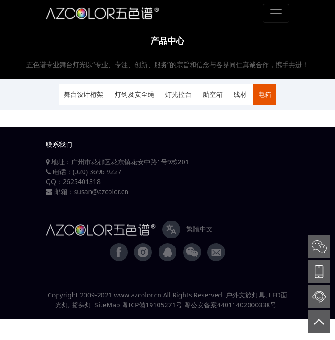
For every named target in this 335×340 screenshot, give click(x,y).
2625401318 (81, 181)
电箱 (264, 94)
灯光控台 (178, 94)
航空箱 (213, 94)
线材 (240, 94)
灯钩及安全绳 (134, 94)
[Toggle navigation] (276, 13)
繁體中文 (199, 228)
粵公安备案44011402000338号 (230, 304)
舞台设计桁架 (83, 94)
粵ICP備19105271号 (152, 304)
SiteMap (107, 304)
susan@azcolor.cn (101, 191)
